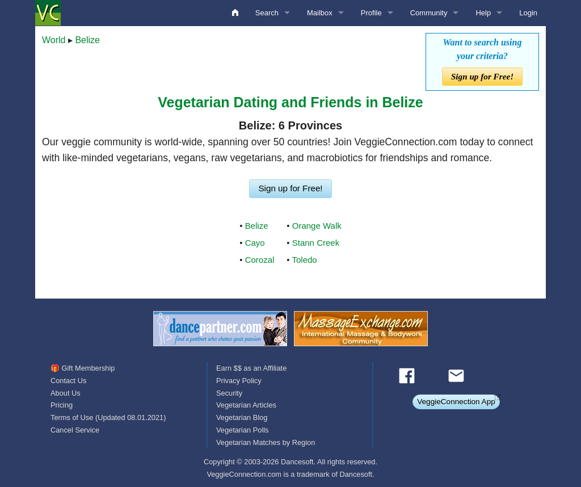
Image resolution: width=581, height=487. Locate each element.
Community (429, 13)
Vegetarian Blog (241, 417)
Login (528, 13)
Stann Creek (315, 242)
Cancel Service (74, 430)
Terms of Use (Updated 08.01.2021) (108, 417)
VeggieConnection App (456, 401)
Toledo (304, 260)
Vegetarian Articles (246, 405)
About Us (65, 393)
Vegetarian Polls (242, 430)
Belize (87, 40)
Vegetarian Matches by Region (265, 442)
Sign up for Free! (482, 76)
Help (483, 13)
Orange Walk (317, 225)
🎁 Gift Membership (82, 368)
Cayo (255, 242)
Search (267, 13)
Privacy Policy (239, 380)
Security (229, 393)
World (54, 40)
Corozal (260, 260)
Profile (371, 13)
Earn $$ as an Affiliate (251, 368)
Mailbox (319, 13)
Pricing (61, 405)
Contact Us (68, 380)
